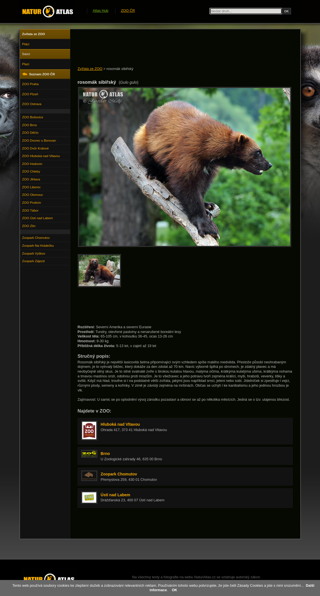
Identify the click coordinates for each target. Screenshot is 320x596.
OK (174, 590)
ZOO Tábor (30, 210)
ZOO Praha (30, 84)
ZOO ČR (128, 10)
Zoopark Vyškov (33, 253)
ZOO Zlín (28, 226)
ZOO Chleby (31, 171)
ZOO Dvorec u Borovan (39, 140)
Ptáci (26, 44)
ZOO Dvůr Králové (35, 148)
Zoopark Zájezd (33, 261)
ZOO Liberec (31, 187)
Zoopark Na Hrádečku (38, 245)
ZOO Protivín (31, 202)
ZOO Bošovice (32, 117)
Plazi (25, 64)
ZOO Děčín (30, 132)
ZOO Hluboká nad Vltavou (41, 156)
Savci (26, 54)
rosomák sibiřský (119, 69)
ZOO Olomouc (32, 194)
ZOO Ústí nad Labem (37, 218)
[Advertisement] (180, 48)
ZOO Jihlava (31, 179)
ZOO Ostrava (31, 104)
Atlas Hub (100, 10)
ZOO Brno (29, 125)
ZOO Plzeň (30, 94)
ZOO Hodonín (32, 164)
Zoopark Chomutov (36, 237)
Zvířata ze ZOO (90, 69)
